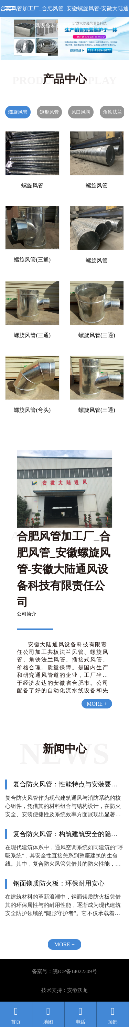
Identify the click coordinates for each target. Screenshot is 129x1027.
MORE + (97, 704)
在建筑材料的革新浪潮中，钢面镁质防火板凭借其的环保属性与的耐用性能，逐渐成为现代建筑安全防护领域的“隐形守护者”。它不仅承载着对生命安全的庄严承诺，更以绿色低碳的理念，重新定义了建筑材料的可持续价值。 (63, 913)
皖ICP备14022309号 (75, 971)
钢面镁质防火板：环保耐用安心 (59, 883)
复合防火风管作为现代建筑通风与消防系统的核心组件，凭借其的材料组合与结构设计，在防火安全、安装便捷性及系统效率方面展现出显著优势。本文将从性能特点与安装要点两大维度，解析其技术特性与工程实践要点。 (63, 814)
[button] (34, 55)
